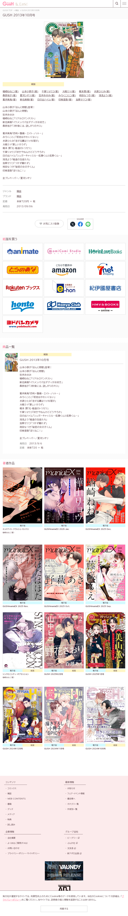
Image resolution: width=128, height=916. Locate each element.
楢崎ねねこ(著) (11, 91)
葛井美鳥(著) (10, 99)
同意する (64, 909)
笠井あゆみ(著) (47, 95)
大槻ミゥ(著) (69, 91)
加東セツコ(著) (84, 99)
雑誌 (19, 191)
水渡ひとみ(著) (102, 91)
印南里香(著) (65, 99)
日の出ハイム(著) (46, 99)
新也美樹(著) (27, 99)
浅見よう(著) (105, 95)
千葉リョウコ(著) (50, 91)
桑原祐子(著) (10, 95)
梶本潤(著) (85, 91)
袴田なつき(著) (87, 95)
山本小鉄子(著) (30, 91)
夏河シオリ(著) (28, 95)
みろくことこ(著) (67, 95)
